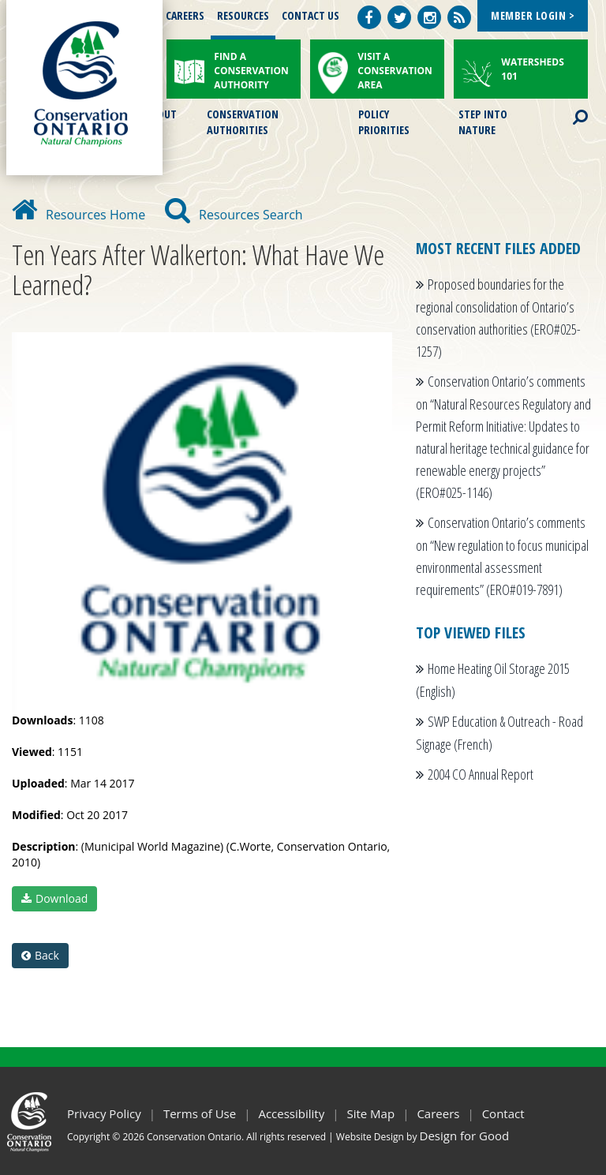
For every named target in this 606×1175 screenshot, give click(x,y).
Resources (243, 15)
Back (40, 955)
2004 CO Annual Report (480, 774)
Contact (503, 1113)
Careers (185, 15)
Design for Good (465, 1135)
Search (566, 107)
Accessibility (291, 1113)
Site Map (370, 1113)
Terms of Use (199, 1113)
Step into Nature (482, 120)
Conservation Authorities (243, 120)
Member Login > (532, 15)
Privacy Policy (104, 1113)
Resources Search (234, 214)
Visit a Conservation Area (394, 71)
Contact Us (310, 15)
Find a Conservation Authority (251, 71)
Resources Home (78, 214)
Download (54, 898)
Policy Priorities (384, 120)
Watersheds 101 (532, 69)
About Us (160, 120)
